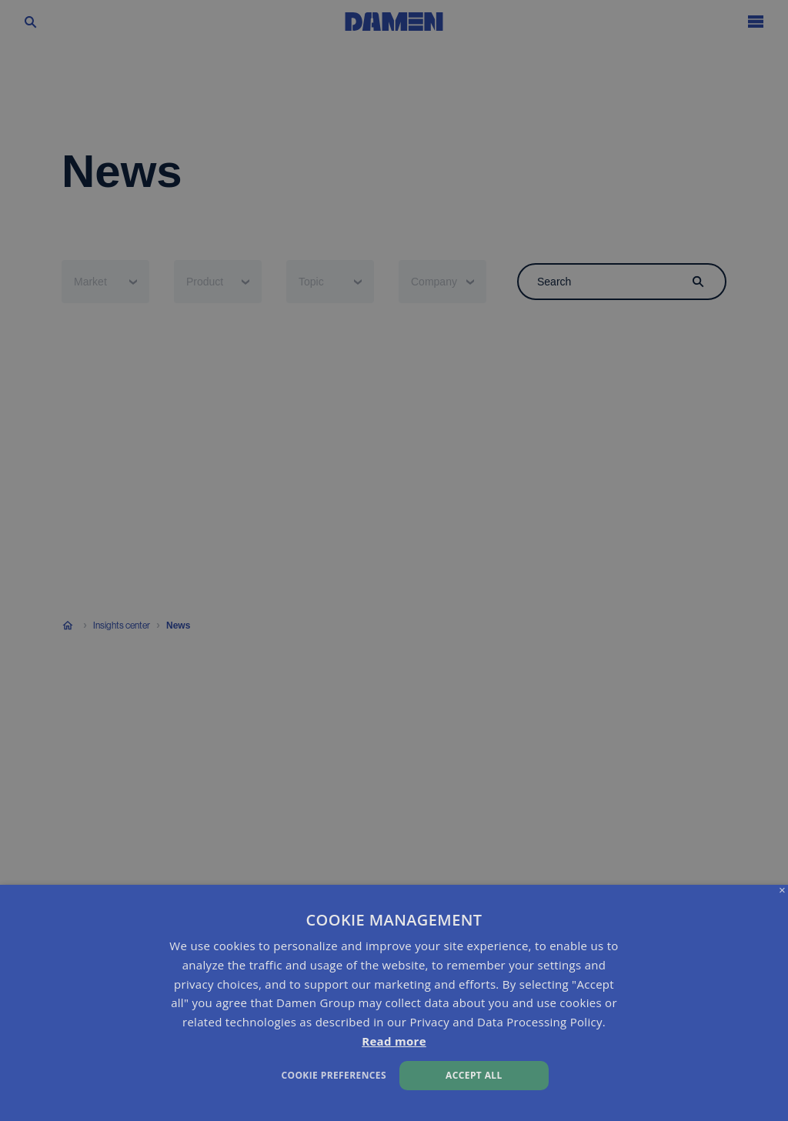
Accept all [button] (474, 1075)
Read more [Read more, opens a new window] (394, 1041)
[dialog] (394, 1003)
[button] (268, 1073)
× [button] (782, 890)
